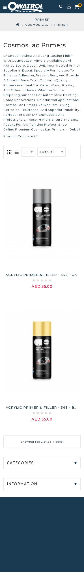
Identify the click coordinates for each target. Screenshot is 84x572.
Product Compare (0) (21, 136)
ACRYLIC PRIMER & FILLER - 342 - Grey (43, 275)
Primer (61, 24)
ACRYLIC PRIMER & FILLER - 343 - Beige (44, 407)
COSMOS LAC (36, 24)
